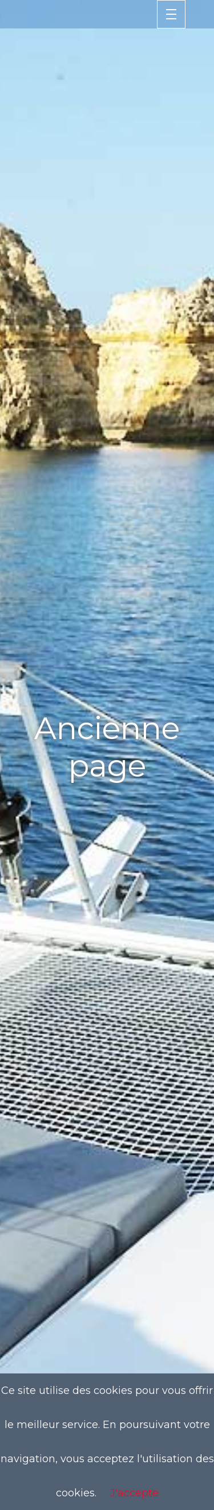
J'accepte (134, 1493)
